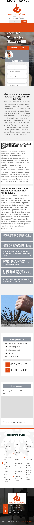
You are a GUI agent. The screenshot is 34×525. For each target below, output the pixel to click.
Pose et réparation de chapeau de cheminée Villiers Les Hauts (6, 463)
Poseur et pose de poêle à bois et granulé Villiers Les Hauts (28, 471)
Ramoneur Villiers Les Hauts (17, 465)
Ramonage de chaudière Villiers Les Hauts (17, 476)
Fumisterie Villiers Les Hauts (28, 457)
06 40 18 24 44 (23, 1)
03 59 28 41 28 (9, 1)
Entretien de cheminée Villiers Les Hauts (17, 453)
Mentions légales (26, 521)
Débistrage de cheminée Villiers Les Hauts (28, 446)
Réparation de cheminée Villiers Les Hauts (6, 446)
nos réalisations (17, 48)
